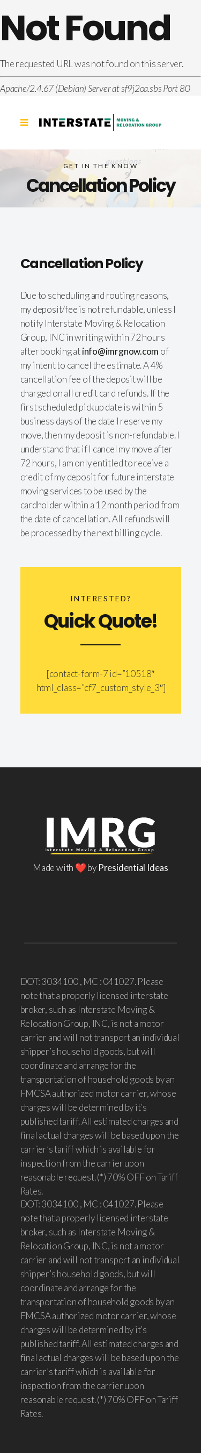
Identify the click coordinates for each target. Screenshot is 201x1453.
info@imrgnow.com (120, 351)
